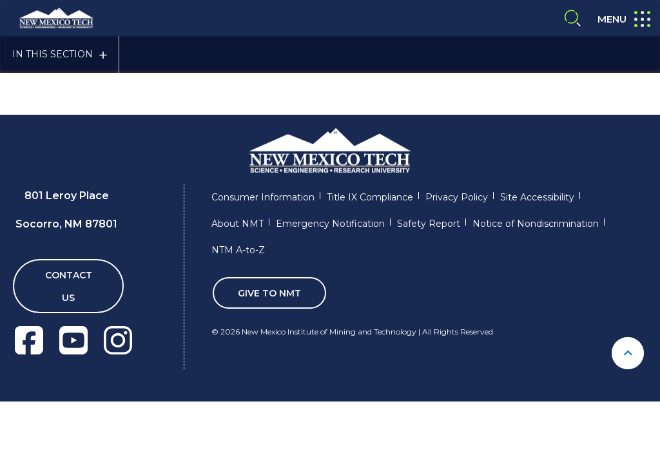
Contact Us (68, 286)
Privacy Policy (456, 197)
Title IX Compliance (370, 197)
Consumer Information (263, 197)
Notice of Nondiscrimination (535, 223)
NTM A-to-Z (238, 250)
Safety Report (428, 223)
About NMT (237, 223)
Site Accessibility (537, 197)
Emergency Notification (330, 223)
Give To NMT (269, 293)
